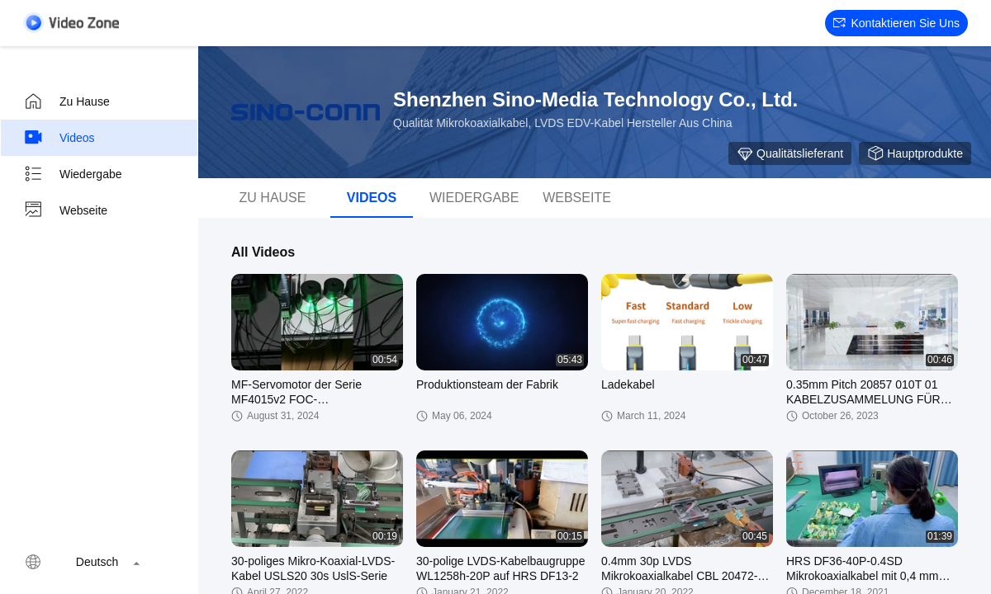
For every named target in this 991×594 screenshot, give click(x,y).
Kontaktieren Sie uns (896, 23)
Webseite (65, 210)
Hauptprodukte (915, 153)
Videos (59, 138)
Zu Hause (66, 101)
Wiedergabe (72, 174)
